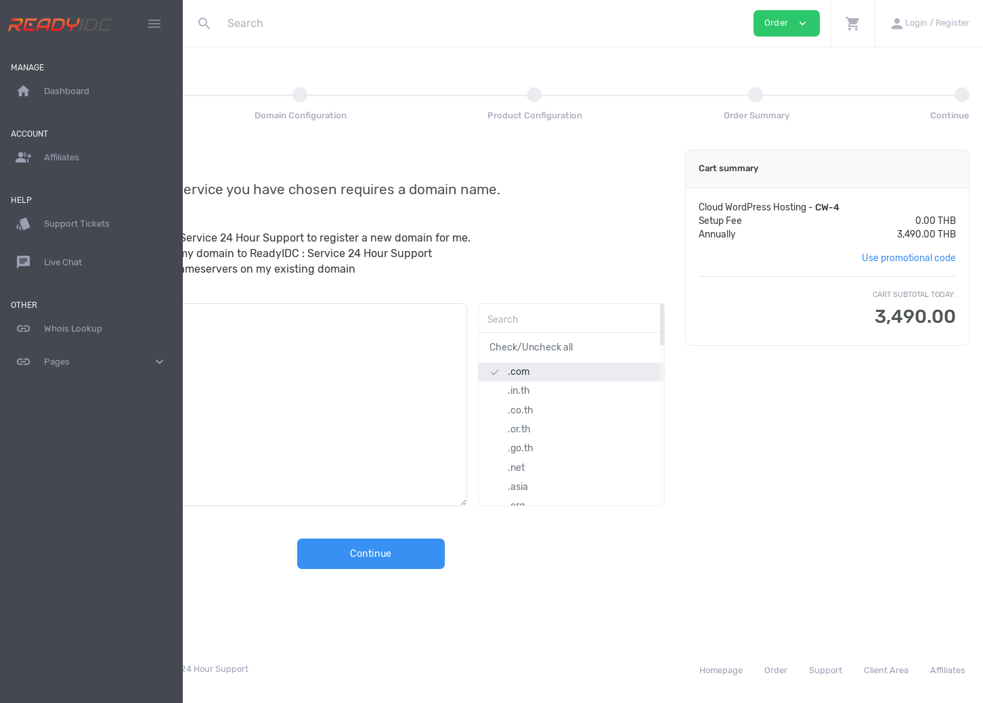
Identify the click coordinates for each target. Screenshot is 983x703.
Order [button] (786, 23)
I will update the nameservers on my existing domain (341, 269)
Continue (451, 554)
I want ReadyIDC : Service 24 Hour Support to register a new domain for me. (399, 237)
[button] (853, 23)
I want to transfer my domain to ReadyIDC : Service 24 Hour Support (380, 253)
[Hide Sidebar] (154, 23)
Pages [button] (91, 362)
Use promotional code (909, 257)
